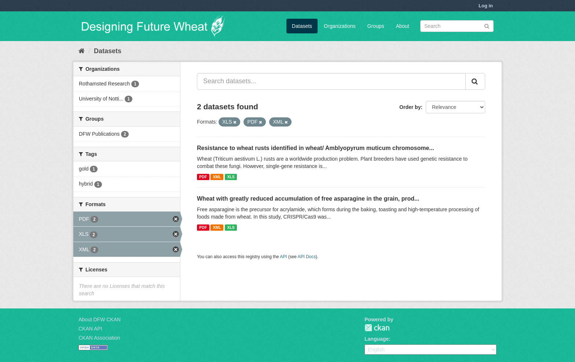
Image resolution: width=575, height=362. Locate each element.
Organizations (339, 26)
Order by (410, 107)
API (283, 256)
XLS (230, 177)
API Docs (307, 256)
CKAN (377, 328)
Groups (375, 26)
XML (217, 177)
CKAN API (90, 329)
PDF (203, 177)
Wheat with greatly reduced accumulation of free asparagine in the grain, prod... (308, 198)
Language (377, 339)
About (402, 26)
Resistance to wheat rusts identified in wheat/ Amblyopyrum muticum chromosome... (315, 148)
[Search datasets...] (331, 81)
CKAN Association (99, 338)
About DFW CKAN (99, 319)
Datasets (302, 26)
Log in (486, 5)
